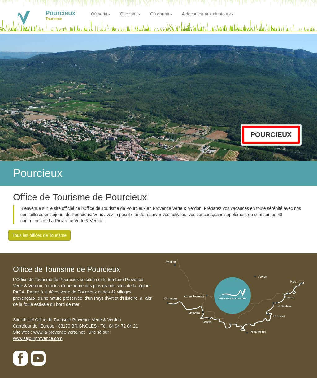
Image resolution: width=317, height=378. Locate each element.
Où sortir (101, 13)
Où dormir (161, 13)
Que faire (130, 13)
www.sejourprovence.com (38, 338)
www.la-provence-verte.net (59, 332)
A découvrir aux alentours (208, 13)
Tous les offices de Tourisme (39, 235)
